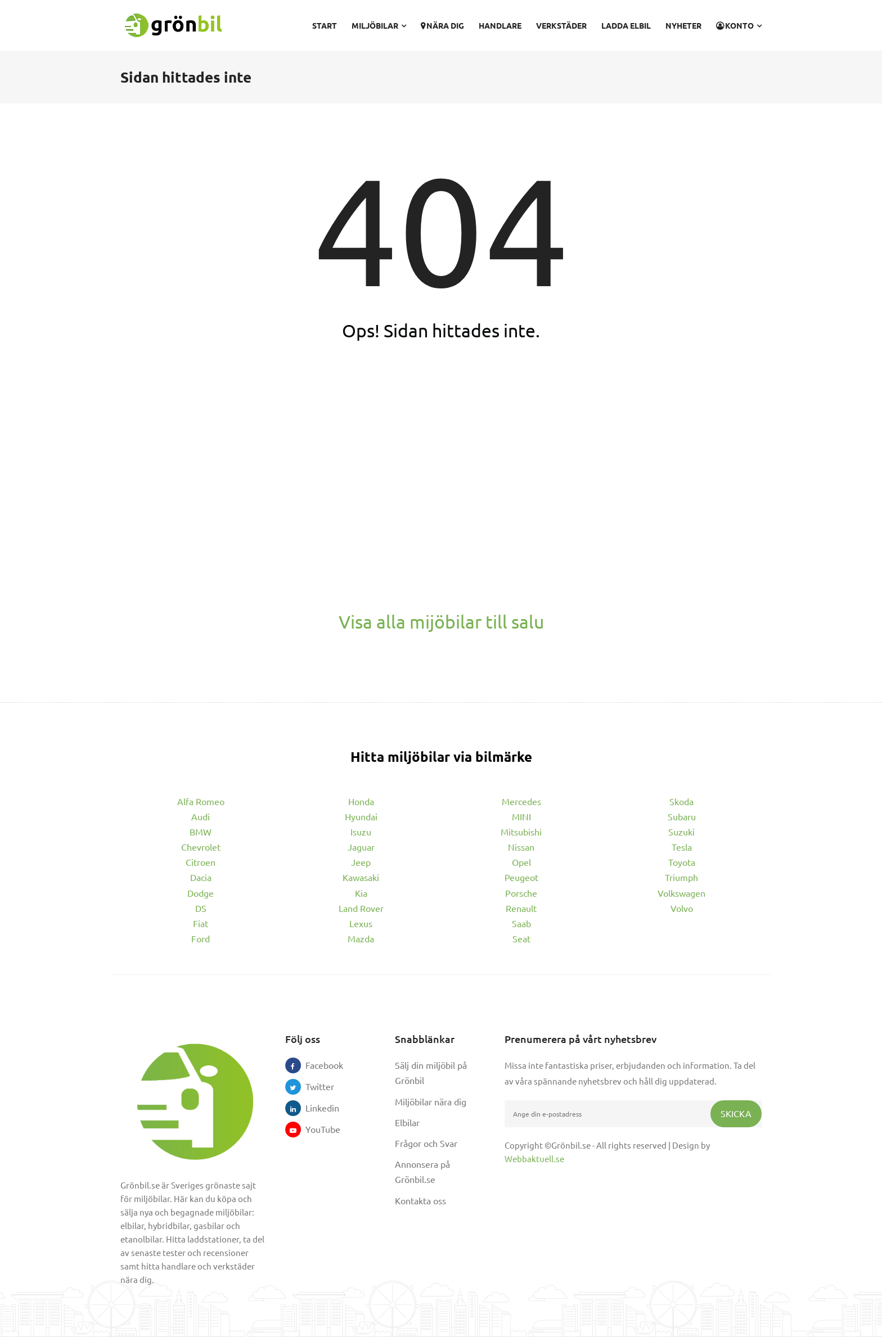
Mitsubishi (521, 831)
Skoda (681, 801)
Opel (521, 862)
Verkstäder (561, 25)
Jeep (361, 862)
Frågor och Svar (426, 1143)
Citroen (200, 862)
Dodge (200, 892)
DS (200, 908)
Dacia (201, 877)
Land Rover (361, 908)
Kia (361, 892)
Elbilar (407, 1122)
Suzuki (681, 831)
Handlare (500, 25)
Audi (200, 816)
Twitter (313, 1086)
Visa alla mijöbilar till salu (441, 622)
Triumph (681, 877)
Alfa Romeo (200, 801)
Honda (361, 801)
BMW (201, 831)
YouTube (313, 1129)
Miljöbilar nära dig (430, 1101)
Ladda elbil (626, 25)
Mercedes (521, 801)
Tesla (682, 846)
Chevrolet (200, 846)
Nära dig (442, 25)
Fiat (200, 923)
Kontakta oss (420, 1200)
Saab (521, 923)
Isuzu (360, 831)
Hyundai (361, 816)
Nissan (521, 846)
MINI (521, 816)
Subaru (682, 816)
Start (324, 25)
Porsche (521, 892)
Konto (739, 25)
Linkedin (313, 1107)
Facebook (313, 1064)
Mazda (361, 938)
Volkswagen (681, 892)
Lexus (360, 923)
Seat (521, 938)
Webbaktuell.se (534, 1158)
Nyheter (683, 25)
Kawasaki (361, 877)
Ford (200, 938)
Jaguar (361, 846)
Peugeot (521, 877)
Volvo (681, 908)
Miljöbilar (379, 25)
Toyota (681, 862)
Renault (521, 908)
